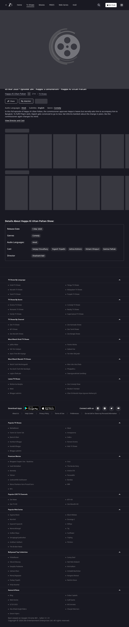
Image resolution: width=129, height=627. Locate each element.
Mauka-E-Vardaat (73, 389)
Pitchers (70, 542)
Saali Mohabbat (15, 466)
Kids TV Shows (72, 446)
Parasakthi (71, 475)
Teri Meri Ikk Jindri (73, 354)
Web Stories (14, 600)
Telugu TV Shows (73, 285)
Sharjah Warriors (73, 609)
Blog (11, 595)
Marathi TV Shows (16, 290)
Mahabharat (14, 428)
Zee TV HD (13, 504)
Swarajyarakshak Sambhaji (76, 373)
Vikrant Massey (15, 562)
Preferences (74, 413)
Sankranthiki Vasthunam (18, 480)
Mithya (69, 524)
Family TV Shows (15, 314)
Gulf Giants (71, 600)
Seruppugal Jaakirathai (18, 537)
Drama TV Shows (16, 305)
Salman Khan (14, 571)
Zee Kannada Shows (74, 325)
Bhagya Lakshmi (15, 393)
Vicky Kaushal (14, 585)
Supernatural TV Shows (75, 314)
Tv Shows (30, 5)
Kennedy (13, 471)
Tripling (69, 537)
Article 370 (71, 471)
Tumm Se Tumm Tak (17, 433)
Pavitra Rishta (72, 344)
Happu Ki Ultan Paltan (15, 93)
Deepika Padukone (16, 566)
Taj (68, 528)
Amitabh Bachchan (73, 571)
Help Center (29, 413)
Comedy (57, 108)
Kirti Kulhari (71, 566)
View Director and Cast (14, 120)
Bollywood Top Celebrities (18, 552)
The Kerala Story (73, 466)
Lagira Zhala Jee (15, 373)
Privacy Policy (44, 413)
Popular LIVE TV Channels (17, 494)
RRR (68, 484)
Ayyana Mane (14, 515)
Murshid (13, 519)
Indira (69, 437)
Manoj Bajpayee (15, 575)
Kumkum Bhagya (16, 442)
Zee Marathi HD (72, 504)
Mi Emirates (71, 604)
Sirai (68, 461)
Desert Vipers (14, 613)
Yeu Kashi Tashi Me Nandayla (20, 369)
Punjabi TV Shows (73, 294)
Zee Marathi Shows (16, 334)
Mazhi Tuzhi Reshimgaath (19, 364)
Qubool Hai (71, 349)
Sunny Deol (71, 557)
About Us (15, 413)
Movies (42, 5)
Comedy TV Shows (73, 305)
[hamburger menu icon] (122, 5)
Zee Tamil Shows (73, 329)
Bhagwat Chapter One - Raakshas (21, 461)
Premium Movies (14, 456)
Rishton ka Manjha (16, 384)
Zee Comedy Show (73, 384)
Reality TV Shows (73, 309)
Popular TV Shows (14, 423)
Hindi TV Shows (15, 285)
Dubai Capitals (72, 595)
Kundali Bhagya (15, 446)
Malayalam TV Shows (74, 290)
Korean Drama (72, 442)
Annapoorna (71, 433)
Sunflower (70, 533)
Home (19, 5)
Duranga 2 (71, 519)
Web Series (63, 5)
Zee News (13, 499)
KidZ (75, 5)
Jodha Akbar (14, 344)
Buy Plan (111, 5)
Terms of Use (59, 413)
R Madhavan (14, 557)
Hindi (24, 108)
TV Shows (43, 94)
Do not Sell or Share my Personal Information (101, 413)
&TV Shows (14, 329)
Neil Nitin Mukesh (73, 562)
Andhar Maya (14, 533)
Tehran (12, 475)
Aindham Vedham (16, 542)
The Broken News (16, 547)
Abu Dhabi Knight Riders (18, 609)
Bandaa (70, 480)
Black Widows (72, 515)
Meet (11, 389)
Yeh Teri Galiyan (15, 349)
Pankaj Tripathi (15, 580)
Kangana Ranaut (73, 575)
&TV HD (70, 499)
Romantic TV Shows (16, 309)
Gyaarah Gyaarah (16, 524)
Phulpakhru (71, 369)
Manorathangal (15, 528)
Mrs (11, 489)
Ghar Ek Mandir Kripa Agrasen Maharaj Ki (81, 393)
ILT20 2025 (14, 604)
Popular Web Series (15, 509)
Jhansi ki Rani (14, 437)
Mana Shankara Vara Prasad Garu (22, 484)
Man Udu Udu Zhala (74, 364)
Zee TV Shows (15, 325)
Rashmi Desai (72, 580)
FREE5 (51, 5)
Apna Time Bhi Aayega (18, 354)
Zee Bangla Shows (73, 334)
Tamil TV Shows (15, 294)
